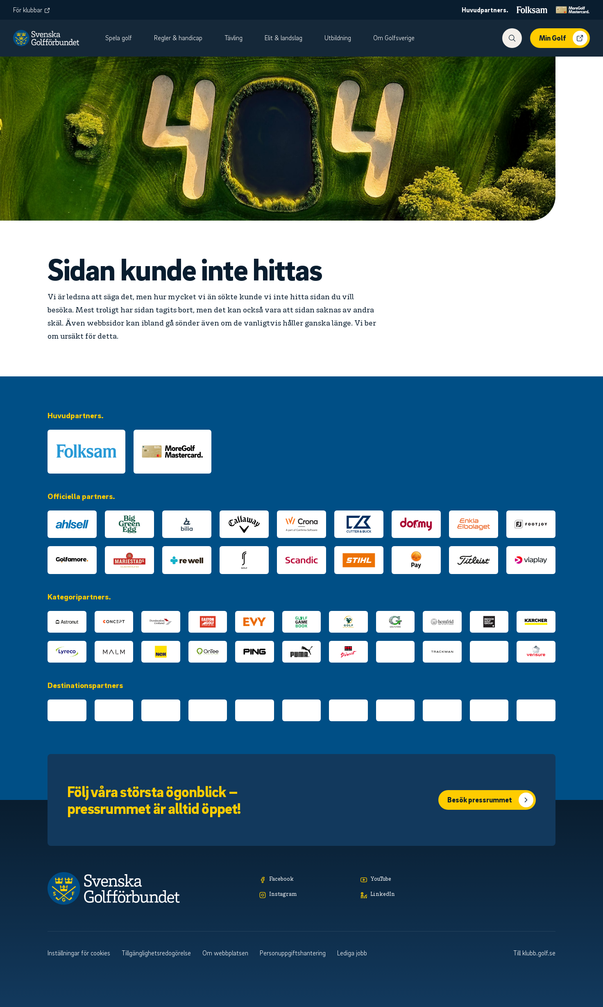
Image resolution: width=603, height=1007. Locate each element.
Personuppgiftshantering (293, 953)
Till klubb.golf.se (534, 953)
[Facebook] (306, 879)
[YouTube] (407, 879)
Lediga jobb (352, 953)
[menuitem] (123, 38)
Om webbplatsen (225, 953)
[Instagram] (306, 894)
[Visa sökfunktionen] (512, 38)
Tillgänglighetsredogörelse (156, 953)
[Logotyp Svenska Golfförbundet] (46, 38)
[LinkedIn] (407, 894)
